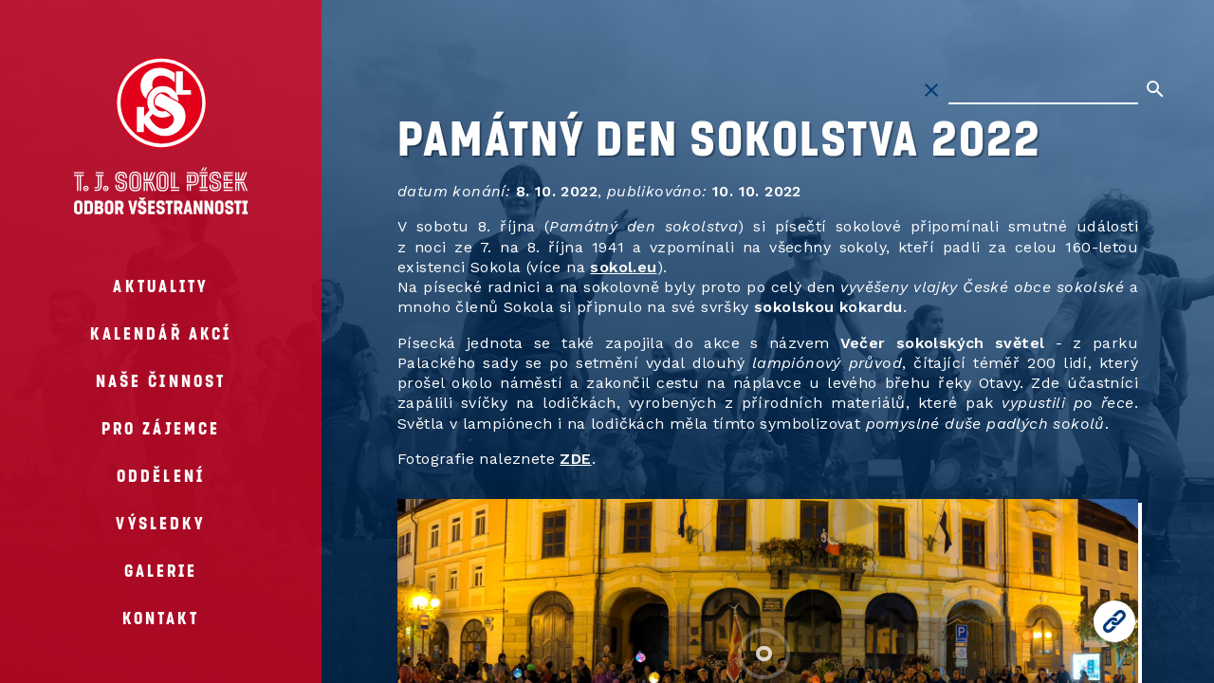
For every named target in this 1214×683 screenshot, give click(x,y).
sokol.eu (623, 267)
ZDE (575, 459)
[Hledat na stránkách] (1043, 90)
